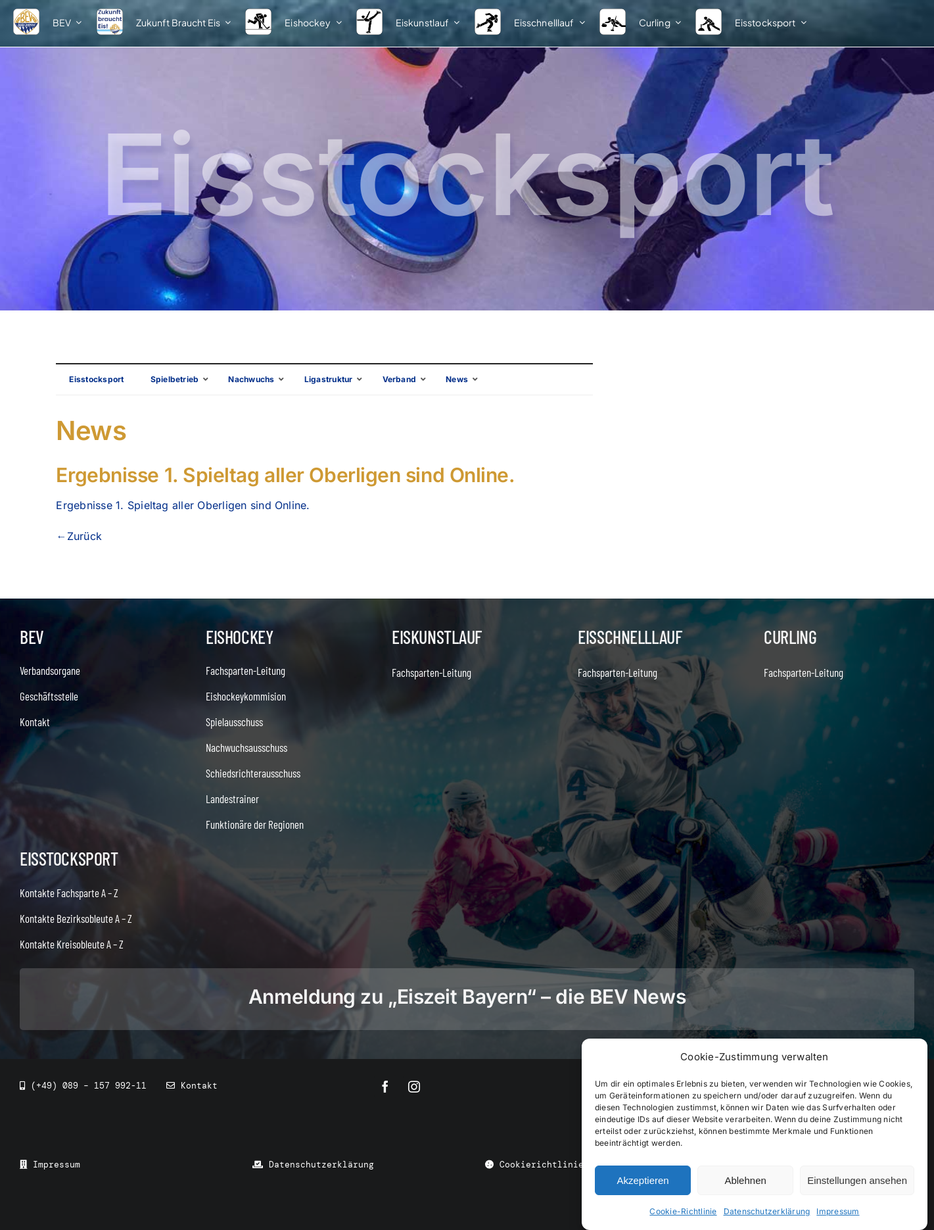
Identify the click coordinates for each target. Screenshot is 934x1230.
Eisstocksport (69, 858)
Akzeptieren (642, 1180)
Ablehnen (745, 1180)
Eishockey (239, 637)
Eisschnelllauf (630, 637)
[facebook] (385, 1086)
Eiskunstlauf (437, 637)
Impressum (837, 1211)
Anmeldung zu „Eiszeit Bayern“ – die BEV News (467, 996)
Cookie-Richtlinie (682, 1211)
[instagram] (414, 1086)
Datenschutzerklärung (767, 1211)
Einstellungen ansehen (857, 1180)
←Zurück (79, 536)
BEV (32, 637)
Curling (790, 637)
